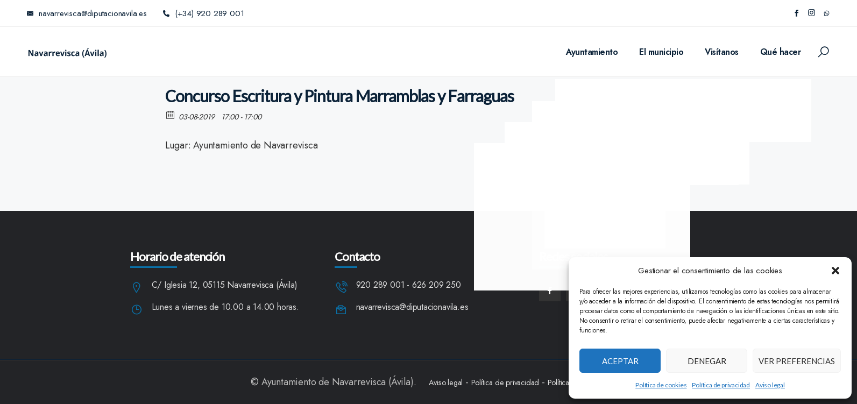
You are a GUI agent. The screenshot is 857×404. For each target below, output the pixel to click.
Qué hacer (780, 52)
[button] (835, 270)
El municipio (661, 52)
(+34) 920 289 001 (203, 13)
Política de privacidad (721, 385)
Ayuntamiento (592, 52)
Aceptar (620, 361)
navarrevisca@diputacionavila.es (412, 307)
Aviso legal (770, 385)
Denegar (707, 361)
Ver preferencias (797, 361)
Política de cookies (660, 385)
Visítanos (722, 52)
